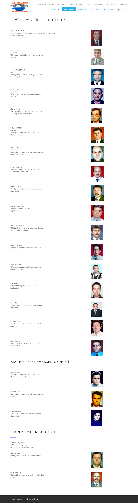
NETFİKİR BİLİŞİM (33, 499)
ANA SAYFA (55, 9)
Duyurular (83, 9)
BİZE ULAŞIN (109, 9)
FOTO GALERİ (96, 9)
